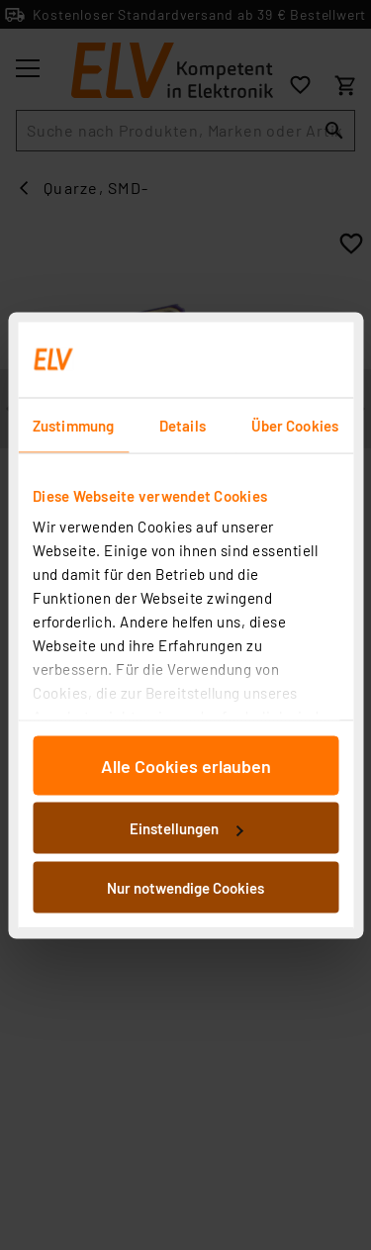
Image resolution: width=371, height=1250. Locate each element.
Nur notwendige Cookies (185, 887)
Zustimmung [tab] (73, 424)
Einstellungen (186, 828)
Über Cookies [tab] (294, 424)
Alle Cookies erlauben (186, 765)
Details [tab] (182, 424)
